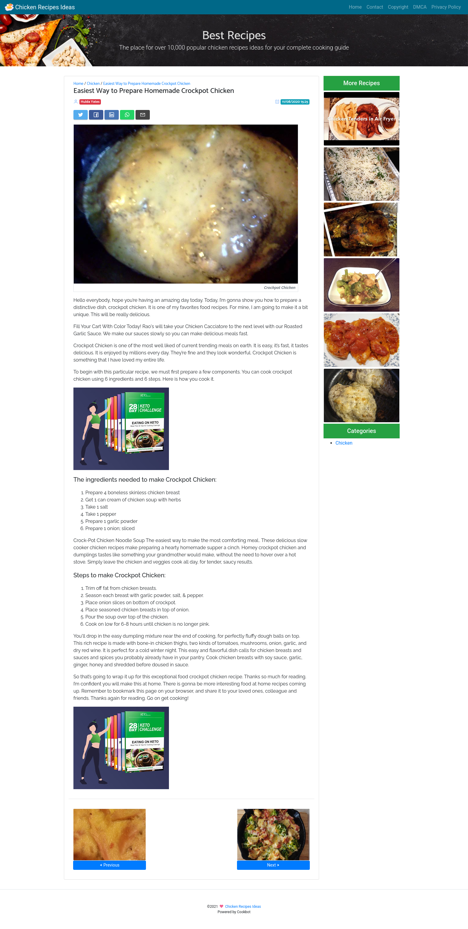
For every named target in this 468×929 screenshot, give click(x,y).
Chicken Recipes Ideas (40, 7)
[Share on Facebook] (96, 115)
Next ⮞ (273, 865)
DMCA (420, 7)
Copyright (398, 7)
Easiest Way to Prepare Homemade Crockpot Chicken (146, 83)
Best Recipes (234, 36)
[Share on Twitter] (80, 115)
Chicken (93, 83)
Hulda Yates (90, 102)
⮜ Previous (109, 865)
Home (355, 7)
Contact (375, 7)
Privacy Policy (446, 7)
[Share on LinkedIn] (111, 115)
